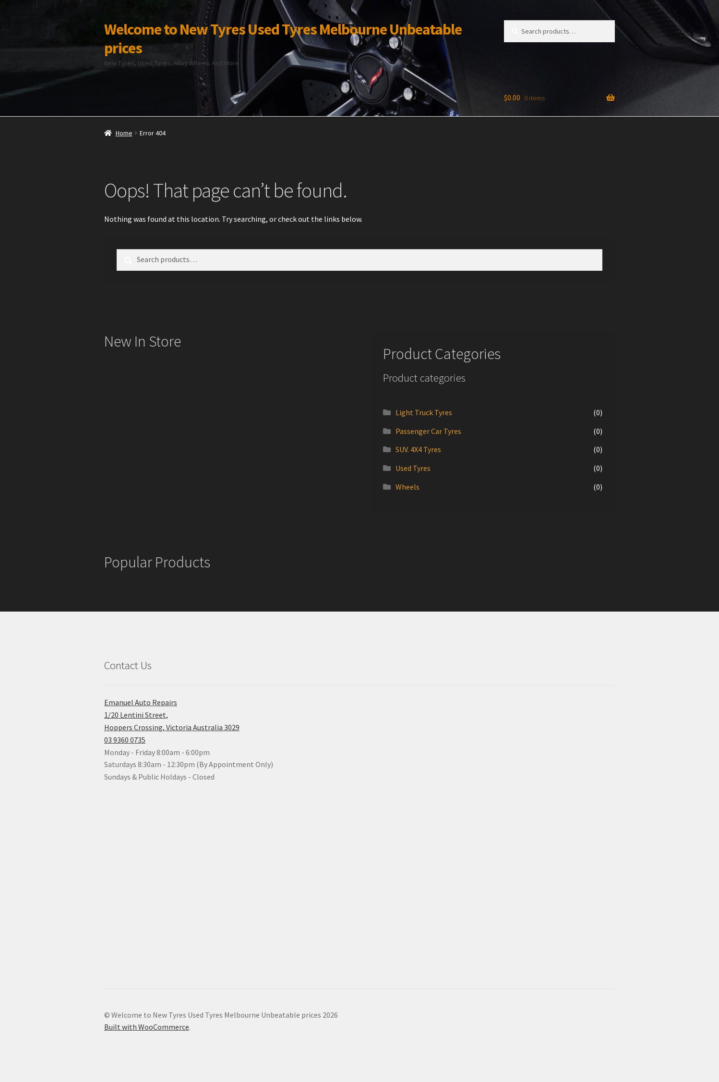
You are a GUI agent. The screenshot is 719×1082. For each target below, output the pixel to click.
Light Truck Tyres (423, 412)
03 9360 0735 (124, 740)
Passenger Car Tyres (428, 431)
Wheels (407, 487)
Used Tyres (413, 468)
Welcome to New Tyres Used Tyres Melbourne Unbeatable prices (283, 39)
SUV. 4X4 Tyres (418, 449)
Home (124, 133)
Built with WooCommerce (146, 1027)
